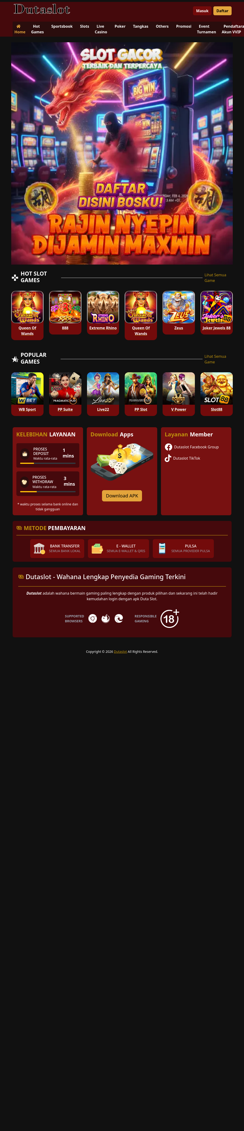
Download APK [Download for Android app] (122, 495)
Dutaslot (120, 651)
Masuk (202, 10)
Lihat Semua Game (215, 277)
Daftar (222, 10)
